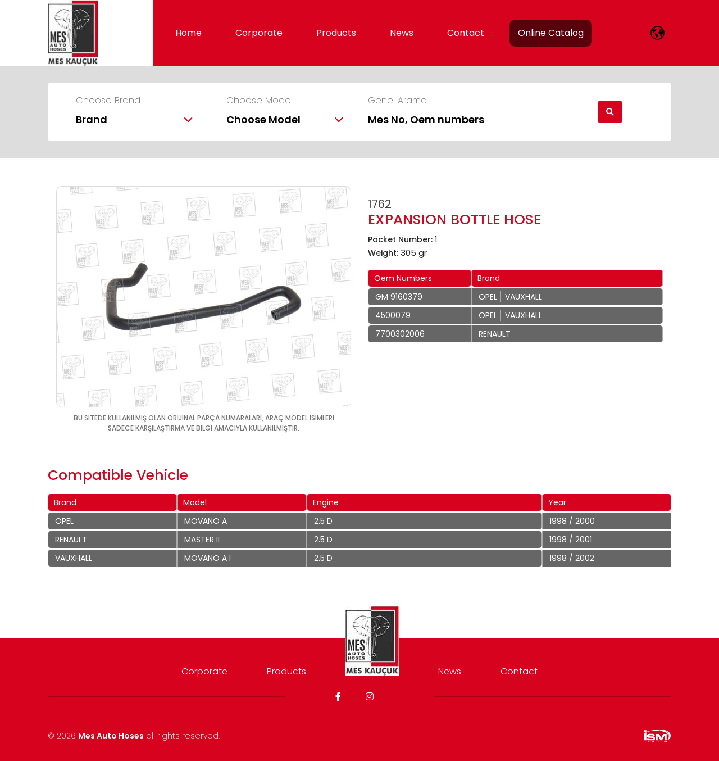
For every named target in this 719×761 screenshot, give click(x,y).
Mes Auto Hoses (111, 736)
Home (188, 32)
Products (336, 32)
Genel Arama (397, 100)
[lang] (657, 32)
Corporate (259, 32)
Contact (465, 32)
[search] (610, 112)
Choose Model (259, 100)
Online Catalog (551, 32)
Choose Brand (108, 100)
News (401, 32)
